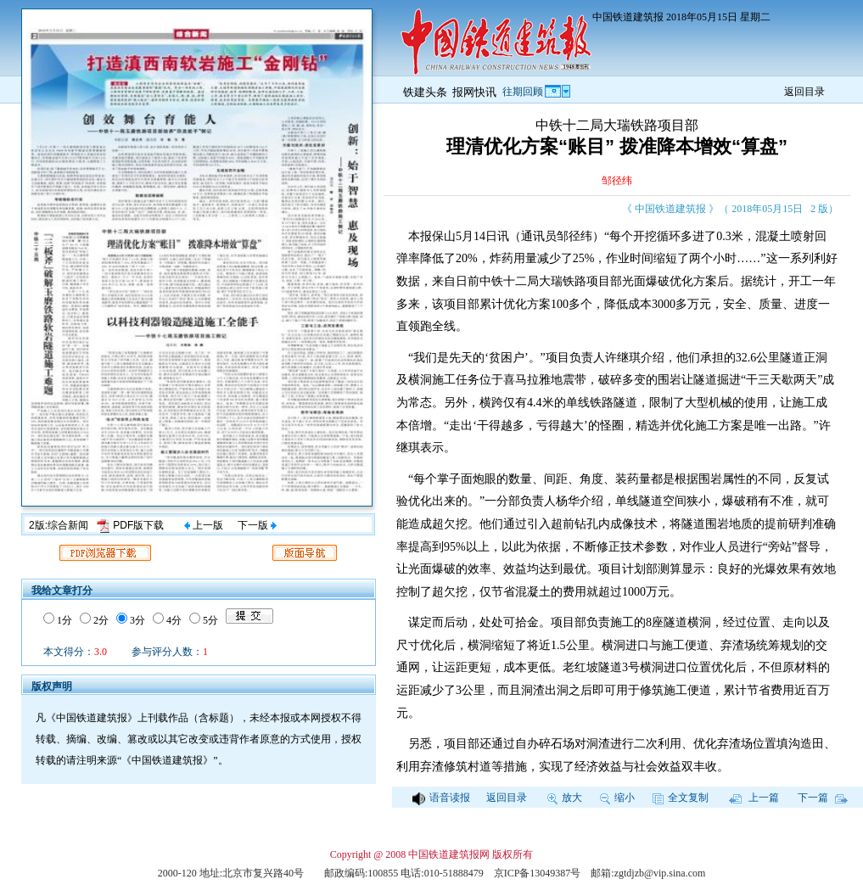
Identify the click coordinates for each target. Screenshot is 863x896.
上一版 (203, 525)
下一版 (257, 525)
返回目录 (804, 92)
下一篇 (823, 798)
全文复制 (681, 798)
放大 (564, 798)
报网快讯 (474, 92)
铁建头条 (425, 92)
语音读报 (441, 798)
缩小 (617, 798)
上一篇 (754, 798)
